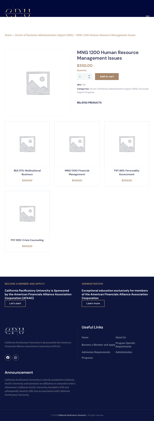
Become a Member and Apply (98, 344)
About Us (121, 337)
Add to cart (107, 76)
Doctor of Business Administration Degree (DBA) (44, 35)
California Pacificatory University (71, 415)
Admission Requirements (96, 352)
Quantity (81, 70)
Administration (92, 283)
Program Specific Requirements (125, 345)
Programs (87, 357)
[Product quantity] (85, 76)
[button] (148, 17)
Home (8, 35)
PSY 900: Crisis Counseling (27, 240)
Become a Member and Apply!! (25, 283)
